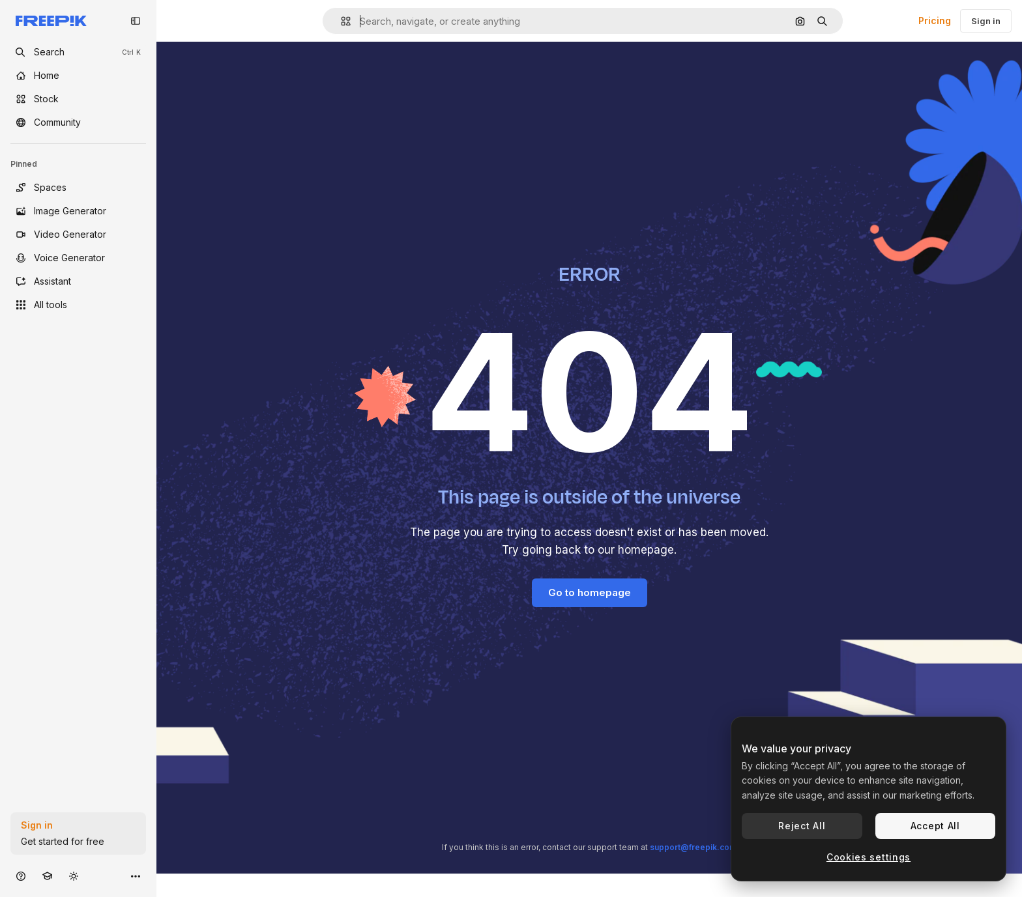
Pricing (934, 20)
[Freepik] (51, 21)
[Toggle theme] (73, 876)
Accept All (935, 825)
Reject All (801, 825)
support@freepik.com (693, 847)
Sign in (985, 21)
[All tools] (78, 304)
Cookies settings (868, 856)
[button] (340, 21)
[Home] (78, 75)
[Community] (78, 122)
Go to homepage (589, 592)
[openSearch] (78, 52)
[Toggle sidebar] (135, 20)
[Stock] (78, 99)
